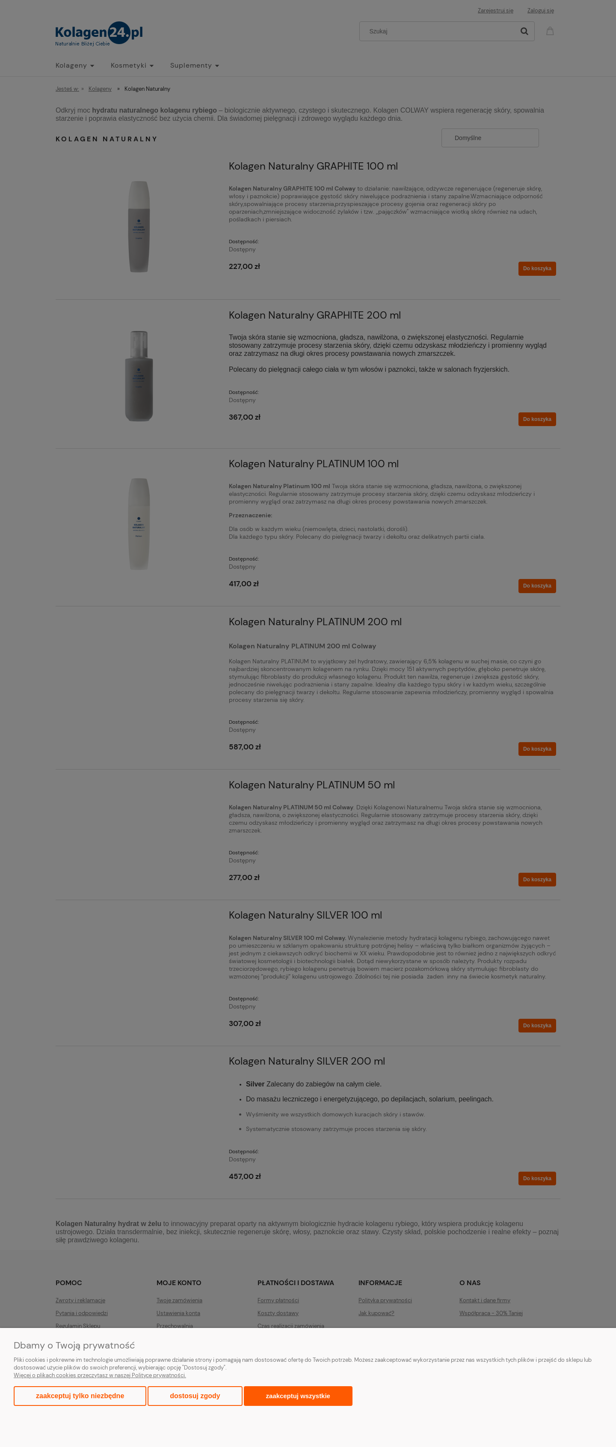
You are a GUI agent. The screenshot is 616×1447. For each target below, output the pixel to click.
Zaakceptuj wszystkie (298, 1395)
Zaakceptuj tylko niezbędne (80, 1395)
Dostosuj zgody (195, 1395)
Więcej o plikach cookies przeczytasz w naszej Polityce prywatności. (100, 1375)
